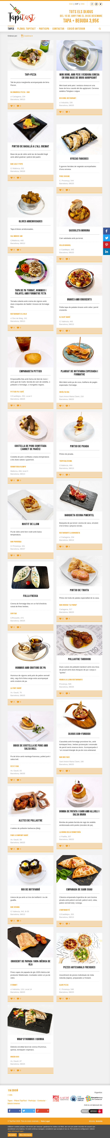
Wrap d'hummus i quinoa (30, 1039)
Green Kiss (14, 1057)
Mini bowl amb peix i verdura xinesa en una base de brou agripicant (79, 76)
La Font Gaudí (15, 688)
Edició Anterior (76, 28)
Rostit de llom (30, 524)
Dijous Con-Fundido (79, 734)
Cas (71, 4)
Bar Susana (14, 907)
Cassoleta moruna (79, 230)
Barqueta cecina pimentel (79, 515)
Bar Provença (15, 542)
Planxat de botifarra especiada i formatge (79, 373)
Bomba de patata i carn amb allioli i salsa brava (79, 813)
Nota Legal (45, 1121)
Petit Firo (14, 766)
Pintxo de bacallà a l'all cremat (30, 146)
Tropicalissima (65, 461)
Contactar (58, 28)
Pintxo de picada (79, 446)
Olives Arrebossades (30, 221)
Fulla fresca (30, 596)
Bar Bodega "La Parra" (68, 605)
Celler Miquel (65, 245)
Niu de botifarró (30, 889)
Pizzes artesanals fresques (79, 967)
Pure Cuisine (64, 176)
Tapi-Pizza (30, 74)
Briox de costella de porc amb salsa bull (30, 747)
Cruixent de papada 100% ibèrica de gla (30, 963)
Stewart (13, 985)
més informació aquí (15, 1131)
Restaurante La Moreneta (69, 533)
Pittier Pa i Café (17, 392)
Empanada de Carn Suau (79, 889)
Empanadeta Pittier (30, 371)
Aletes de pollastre (30, 820)
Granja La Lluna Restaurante (71, 680)
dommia (99, 1121)
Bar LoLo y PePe (16, 164)
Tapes (11, 28)
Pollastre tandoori (79, 659)
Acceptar (12, 1135)
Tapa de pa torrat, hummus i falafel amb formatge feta (30, 292)
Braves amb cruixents (79, 299)
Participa (44, 28)
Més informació (25, 1135)
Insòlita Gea (64, 392)
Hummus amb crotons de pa (30, 668)
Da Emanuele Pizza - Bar (20, 92)
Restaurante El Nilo (18, 314)
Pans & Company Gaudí (19, 835)
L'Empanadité (64, 910)
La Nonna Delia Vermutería (70, 832)
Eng (82, 4)
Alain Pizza (63, 985)
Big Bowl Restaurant (67, 98)
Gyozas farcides (79, 158)
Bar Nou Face (64, 757)
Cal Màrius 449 (16, 236)
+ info (10, 1095)
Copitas (13, 613)
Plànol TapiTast (26, 28)
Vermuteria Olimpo (18, 467)
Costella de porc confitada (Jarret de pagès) (30, 447)
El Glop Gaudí (64, 317)
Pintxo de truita (79, 590)
